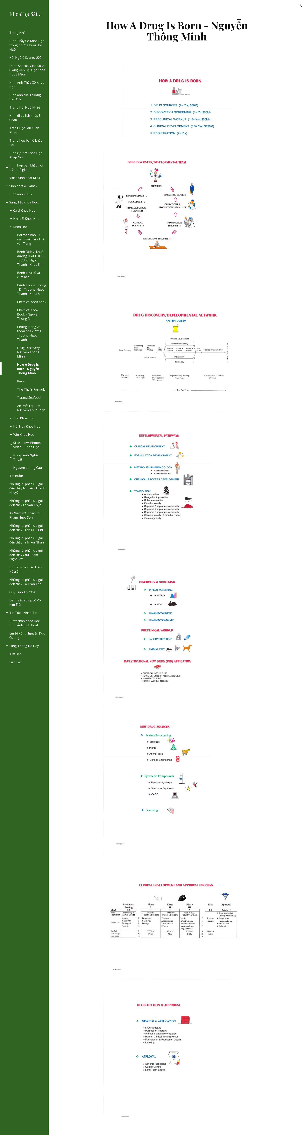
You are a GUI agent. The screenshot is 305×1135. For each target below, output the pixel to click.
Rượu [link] (21, 381)
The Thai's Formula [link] (31, 389)
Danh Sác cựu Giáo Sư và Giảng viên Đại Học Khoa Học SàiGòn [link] (27, 70)
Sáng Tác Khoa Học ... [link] (24, 202)
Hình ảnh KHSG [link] (20, 194)
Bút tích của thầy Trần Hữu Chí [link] (25, 569)
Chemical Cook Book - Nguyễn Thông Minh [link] (28, 314)
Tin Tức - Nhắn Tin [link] (23, 613)
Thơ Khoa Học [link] (23, 418)
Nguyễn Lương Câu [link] (27, 467)
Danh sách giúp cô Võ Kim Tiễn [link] (25, 602)
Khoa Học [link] (20, 227)
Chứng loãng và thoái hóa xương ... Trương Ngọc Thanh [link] (30, 333)
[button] (300, 5)
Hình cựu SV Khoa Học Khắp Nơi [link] (25, 155)
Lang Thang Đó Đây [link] (24, 646)
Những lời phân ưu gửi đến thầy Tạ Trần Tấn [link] (26, 582)
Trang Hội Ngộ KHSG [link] (24, 107)
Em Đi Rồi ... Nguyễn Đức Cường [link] (27, 635)
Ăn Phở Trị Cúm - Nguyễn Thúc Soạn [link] (31, 408)
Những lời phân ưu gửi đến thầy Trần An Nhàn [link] (26, 540)
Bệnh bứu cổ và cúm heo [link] (28, 275)
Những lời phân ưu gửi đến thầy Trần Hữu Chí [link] (26, 527)
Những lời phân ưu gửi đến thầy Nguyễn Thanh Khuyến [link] (27, 488)
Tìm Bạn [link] (15, 654)
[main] (177, 31)
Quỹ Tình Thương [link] (22, 592)
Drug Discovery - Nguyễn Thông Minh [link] (29, 352)
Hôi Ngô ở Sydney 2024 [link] (26, 57)
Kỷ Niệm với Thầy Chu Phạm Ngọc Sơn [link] (25, 515)
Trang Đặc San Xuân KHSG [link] (24, 130)
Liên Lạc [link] (15, 662)
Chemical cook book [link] (31, 302)
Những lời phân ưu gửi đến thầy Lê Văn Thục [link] (26, 503)
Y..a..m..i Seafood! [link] (29, 397)
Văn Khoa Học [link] (23, 434)
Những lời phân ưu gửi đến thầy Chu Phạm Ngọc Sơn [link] (26, 554)
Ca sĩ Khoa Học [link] (24, 210)
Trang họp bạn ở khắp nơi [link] (25, 142)
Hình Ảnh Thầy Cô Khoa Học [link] (26, 84)
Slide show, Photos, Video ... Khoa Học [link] (27, 445)
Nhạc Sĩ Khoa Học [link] (26, 218)
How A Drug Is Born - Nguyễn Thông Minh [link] (28, 368)
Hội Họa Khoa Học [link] (26, 426)
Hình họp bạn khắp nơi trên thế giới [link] (26, 167)
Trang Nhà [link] (17, 33)
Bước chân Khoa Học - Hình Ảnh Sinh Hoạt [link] (25, 623)
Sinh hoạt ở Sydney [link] (23, 186)
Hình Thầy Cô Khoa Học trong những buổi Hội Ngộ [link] (26, 45)
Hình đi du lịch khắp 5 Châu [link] (25, 117)
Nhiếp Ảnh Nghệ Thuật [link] (25, 457)
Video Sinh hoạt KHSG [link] (25, 178)
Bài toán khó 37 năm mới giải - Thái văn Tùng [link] (31, 239)
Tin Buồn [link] (16, 476)
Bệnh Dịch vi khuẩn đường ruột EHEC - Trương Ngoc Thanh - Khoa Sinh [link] (31, 258)
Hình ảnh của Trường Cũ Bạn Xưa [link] (27, 97)
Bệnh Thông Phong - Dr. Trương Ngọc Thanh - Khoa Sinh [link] (31, 289)
